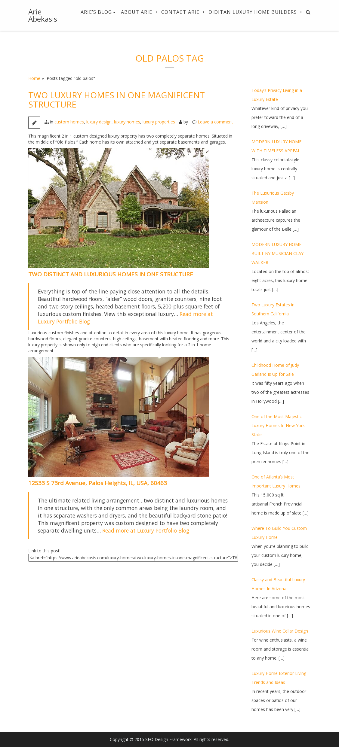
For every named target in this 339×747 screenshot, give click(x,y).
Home (34, 78)
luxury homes (127, 122)
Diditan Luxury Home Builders (252, 12)
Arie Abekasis (42, 15)
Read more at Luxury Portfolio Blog (145, 530)
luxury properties (159, 122)
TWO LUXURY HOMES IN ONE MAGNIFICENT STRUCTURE (116, 99)
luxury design (99, 122)
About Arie (136, 12)
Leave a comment (215, 122)
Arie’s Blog (96, 12)
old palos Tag (169, 58)
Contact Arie (180, 12)
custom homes (69, 122)
